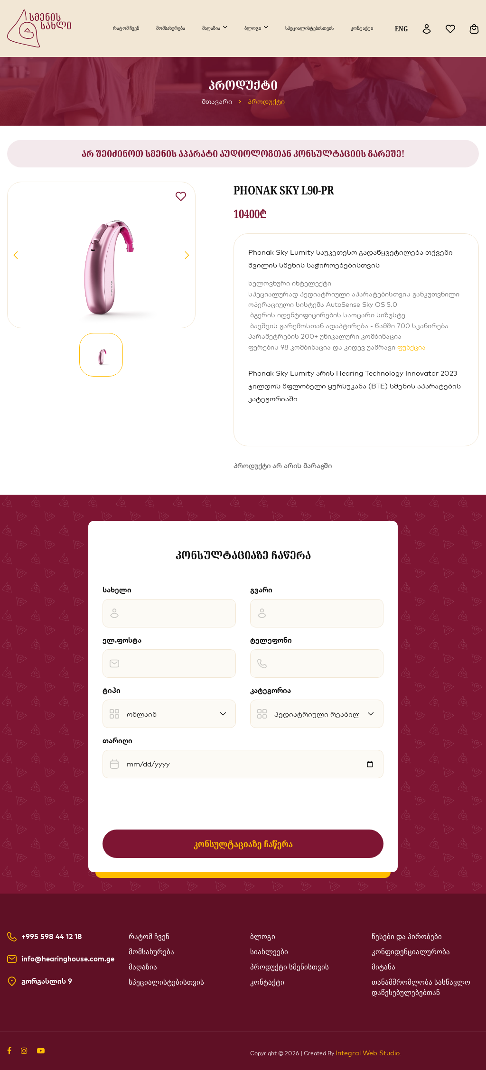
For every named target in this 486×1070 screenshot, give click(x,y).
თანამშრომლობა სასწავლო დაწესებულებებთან (421, 987)
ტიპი (112, 690)
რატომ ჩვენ (126, 28)
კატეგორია (270, 690)
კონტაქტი (362, 28)
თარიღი (117, 740)
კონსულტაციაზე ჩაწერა (243, 844)
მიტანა (383, 967)
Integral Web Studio (368, 1053)
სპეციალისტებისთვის (309, 28)
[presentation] (175, 803)
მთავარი (217, 101)
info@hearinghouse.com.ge (67, 959)
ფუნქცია (411, 347)
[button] (15, 255)
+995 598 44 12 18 (51, 936)
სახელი (117, 589)
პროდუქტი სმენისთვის (289, 967)
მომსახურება (170, 28)
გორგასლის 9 (46, 981)
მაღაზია (211, 28)
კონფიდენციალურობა (411, 952)
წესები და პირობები (407, 937)
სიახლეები (269, 952)
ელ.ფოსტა (122, 640)
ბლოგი (252, 28)
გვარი (261, 589)
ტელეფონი (271, 640)
